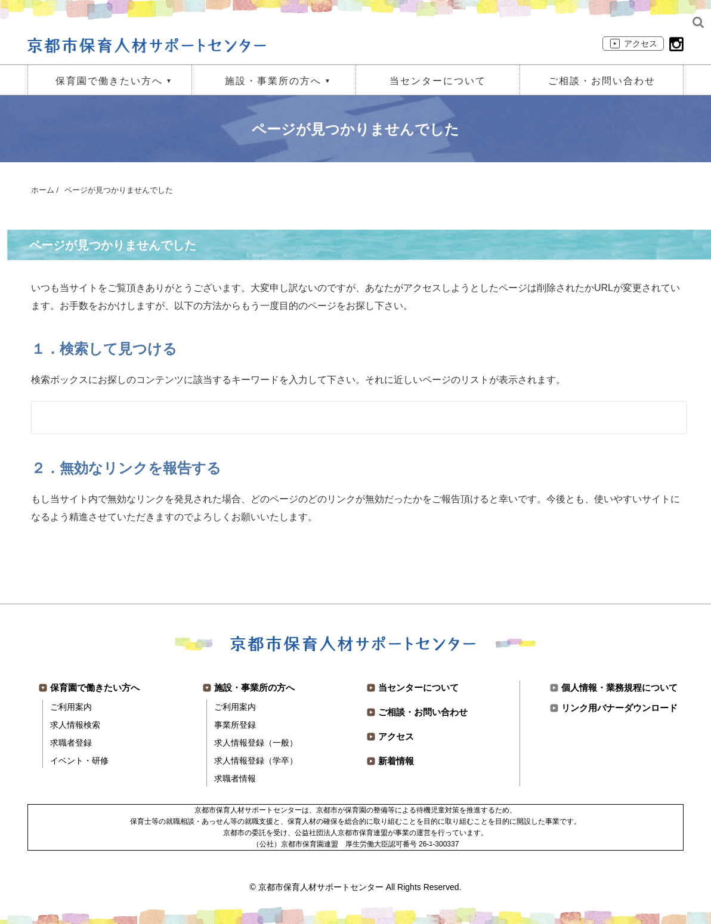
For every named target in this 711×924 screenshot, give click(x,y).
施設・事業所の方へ (273, 81)
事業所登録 (235, 725)
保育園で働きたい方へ (109, 81)
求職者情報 (235, 778)
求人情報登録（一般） (256, 742)
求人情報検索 (75, 725)
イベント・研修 (79, 760)
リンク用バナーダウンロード (619, 708)
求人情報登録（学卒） (256, 760)
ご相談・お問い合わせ (602, 81)
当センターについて (437, 81)
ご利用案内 (71, 707)
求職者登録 (71, 742)
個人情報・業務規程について (619, 687)
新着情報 (396, 761)
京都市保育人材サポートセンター (321, 887)
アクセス (640, 43)
